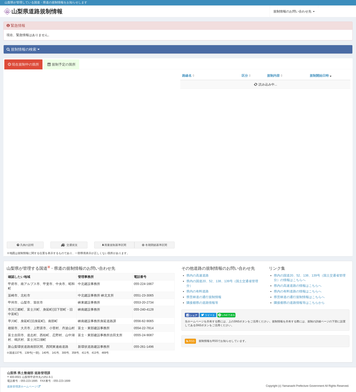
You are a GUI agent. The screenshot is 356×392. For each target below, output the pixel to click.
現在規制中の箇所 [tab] (23, 64)
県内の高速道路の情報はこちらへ (297, 285)
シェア (191, 315)
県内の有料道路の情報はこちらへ (297, 291)
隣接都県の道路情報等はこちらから (299, 302)
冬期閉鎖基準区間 (154, 245)
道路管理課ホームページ (23, 386)
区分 (245, 75)
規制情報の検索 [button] (23, 49)
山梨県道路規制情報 (36, 11)
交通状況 (68, 245)
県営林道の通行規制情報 (203, 297)
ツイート (208, 314)
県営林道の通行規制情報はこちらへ (299, 297)
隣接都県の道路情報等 (202, 302)
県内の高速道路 (197, 275)
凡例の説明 (25, 245)
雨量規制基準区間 (114, 245)
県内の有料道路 (197, 291)
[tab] (178, 49)
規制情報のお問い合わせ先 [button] (294, 11)
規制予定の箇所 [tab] (61, 64)
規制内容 (273, 75)
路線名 (187, 75)
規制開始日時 (319, 75)
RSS (190, 341)
